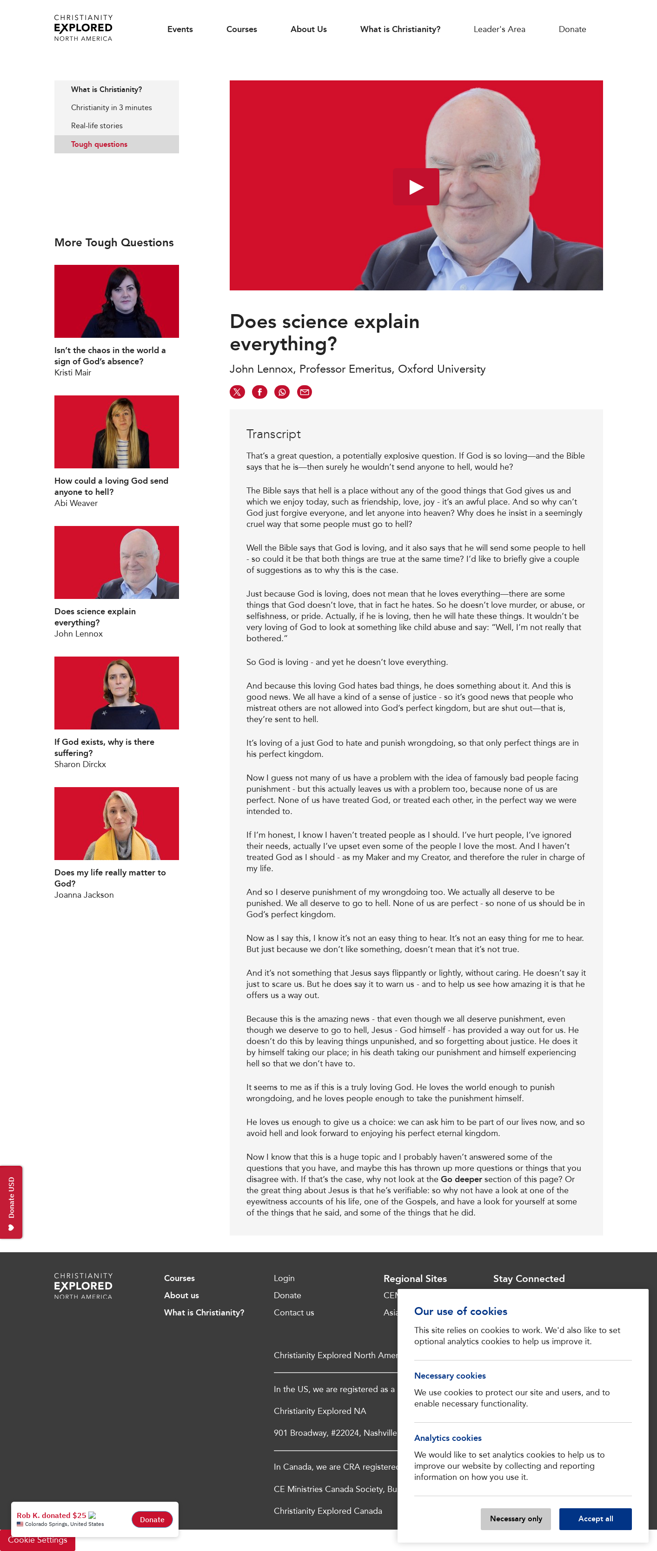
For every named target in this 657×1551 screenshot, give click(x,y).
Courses (241, 29)
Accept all (595, 1518)
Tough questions (99, 144)
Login (284, 1278)
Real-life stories (97, 125)
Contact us (294, 1313)
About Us (309, 29)
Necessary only (516, 1518)
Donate (572, 29)
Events (180, 29)
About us (181, 1295)
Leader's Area (499, 29)
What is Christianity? (400, 29)
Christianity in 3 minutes (111, 107)
